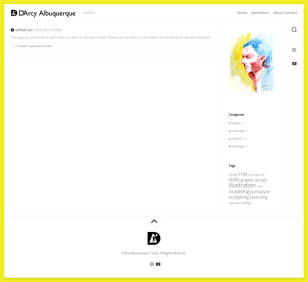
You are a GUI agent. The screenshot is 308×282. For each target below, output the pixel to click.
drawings (238, 131)
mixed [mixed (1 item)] (259, 186)
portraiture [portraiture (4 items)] (260, 191)
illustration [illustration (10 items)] (242, 185)
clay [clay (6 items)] (243, 174)
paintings (238, 146)
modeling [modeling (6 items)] (239, 191)
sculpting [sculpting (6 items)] (239, 197)
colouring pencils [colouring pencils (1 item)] (256, 174)
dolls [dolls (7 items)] (234, 179)
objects (236, 138)
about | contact (285, 12)
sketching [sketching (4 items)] (259, 197)
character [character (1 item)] (233, 174)
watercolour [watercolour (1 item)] (235, 203)
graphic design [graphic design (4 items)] (253, 180)
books (242, 12)
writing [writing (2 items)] (245, 203)
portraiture (260, 12)
